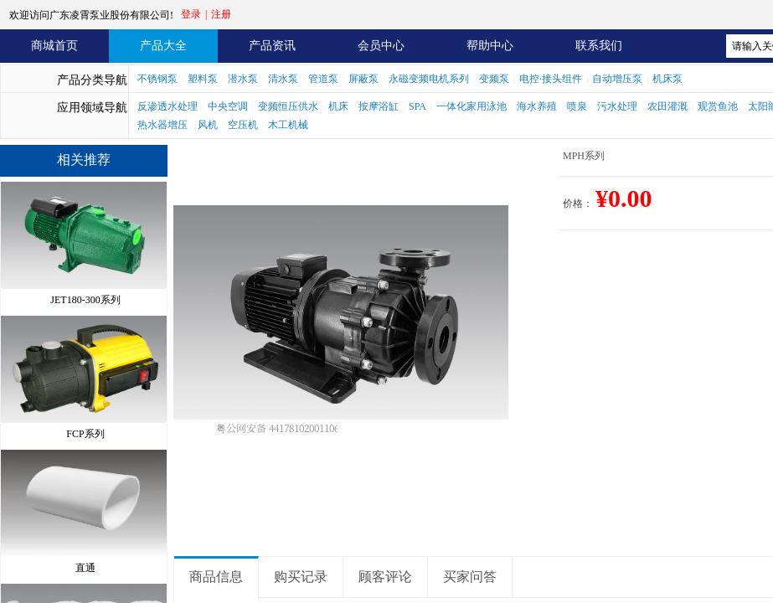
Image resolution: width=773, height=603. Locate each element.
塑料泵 (203, 79)
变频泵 (494, 79)
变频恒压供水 (288, 106)
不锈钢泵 (157, 79)
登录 (191, 14)
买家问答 (470, 577)
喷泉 (577, 106)
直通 (85, 564)
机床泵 (667, 79)
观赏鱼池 (718, 106)
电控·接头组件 (550, 79)
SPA (417, 106)
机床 (338, 106)
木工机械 (288, 125)
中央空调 (228, 106)
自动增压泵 (617, 79)
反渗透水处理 (167, 106)
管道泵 (323, 79)
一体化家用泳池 (471, 106)
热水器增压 (162, 125)
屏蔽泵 (363, 79)
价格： (578, 203)
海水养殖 (537, 106)
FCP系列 (85, 430)
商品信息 (216, 577)
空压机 (243, 125)
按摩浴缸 (378, 106)
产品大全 (163, 45)
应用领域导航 (92, 107)
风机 (208, 125)
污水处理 (617, 106)
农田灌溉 (667, 106)
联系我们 (598, 45)
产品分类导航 (92, 80)
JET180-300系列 (85, 296)
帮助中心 (489, 45)
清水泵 (283, 79)
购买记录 (300, 577)
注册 (221, 14)
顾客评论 (385, 577)
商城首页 (54, 45)
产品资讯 (272, 45)
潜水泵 (243, 79)
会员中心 (381, 45)
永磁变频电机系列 (429, 79)
